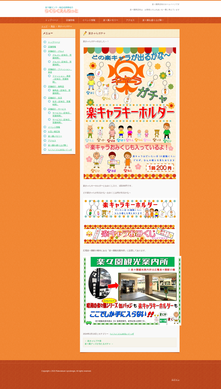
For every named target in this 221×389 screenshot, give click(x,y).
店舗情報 (70, 20)
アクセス (130, 20)
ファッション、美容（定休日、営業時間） (61, 79)
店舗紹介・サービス (57, 109)
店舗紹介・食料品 (56, 86)
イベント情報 (88, 20)
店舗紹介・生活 (55, 98)
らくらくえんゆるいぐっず (122, 334)
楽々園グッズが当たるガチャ (99, 344)
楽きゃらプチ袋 (93, 341)
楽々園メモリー (110, 20)
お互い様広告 (54, 131)
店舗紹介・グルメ (56, 51)
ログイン (176, 380)
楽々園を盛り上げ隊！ (153, 20)
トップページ (51, 20)
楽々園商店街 (49, 15)
